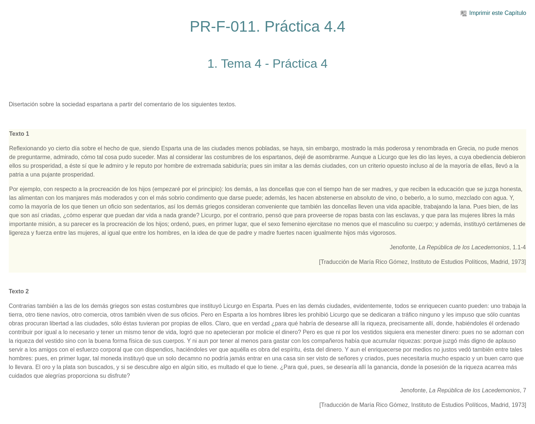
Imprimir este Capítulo (494, 13)
